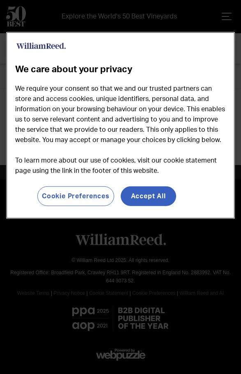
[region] (120, 125)
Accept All (148, 196)
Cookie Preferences (75, 196)
